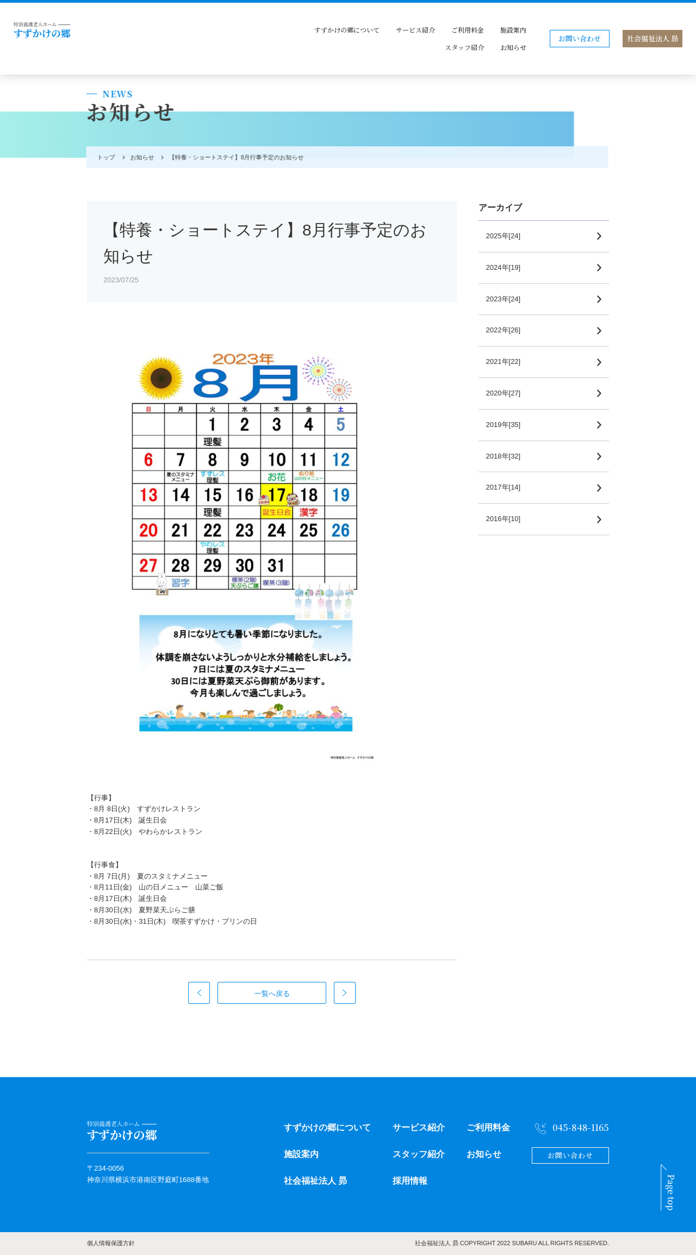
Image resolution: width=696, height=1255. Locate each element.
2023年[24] (506, 299)
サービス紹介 (415, 29)
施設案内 (513, 29)
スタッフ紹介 (464, 47)
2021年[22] (506, 361)
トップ (104, 157)
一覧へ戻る (272, 994)
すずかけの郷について (347, 29)
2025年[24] (506, 236)
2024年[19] (506, 267)
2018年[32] (506, 456)
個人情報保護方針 (111, 1243)
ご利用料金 (467, 29)
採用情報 (410, 1180)
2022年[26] (506, 330)
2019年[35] (506, 425)
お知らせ (513, 47)
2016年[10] (506, 519)
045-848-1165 (580, 1127)
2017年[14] (506, 487)
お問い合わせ (579, 38)
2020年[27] (506, 393)
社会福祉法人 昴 (652, 38)
